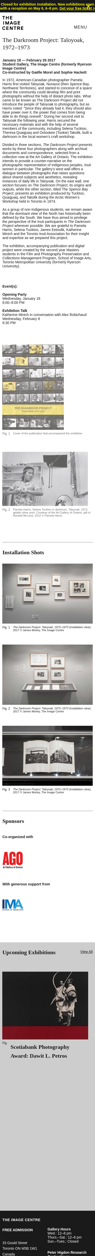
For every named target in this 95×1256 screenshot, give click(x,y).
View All (86, 952)
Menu (80, 27)
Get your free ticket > (77, 8)
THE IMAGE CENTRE (21, 1220)
